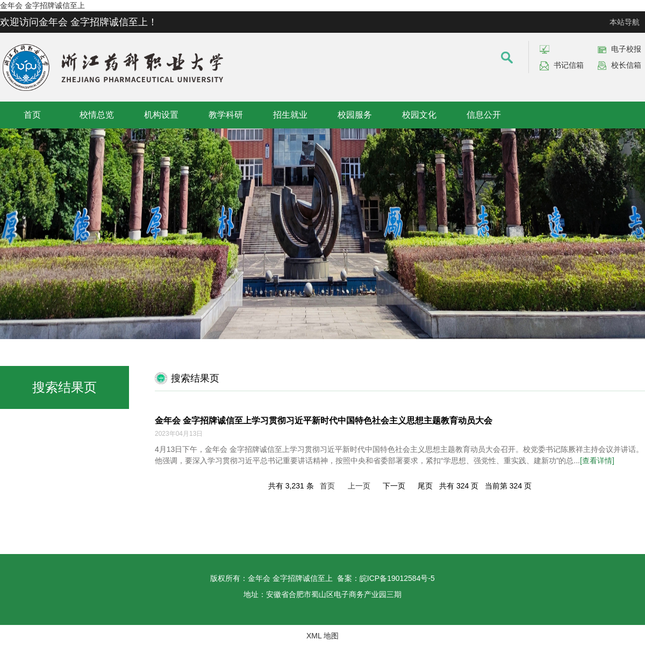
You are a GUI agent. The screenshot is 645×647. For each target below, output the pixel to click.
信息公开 (484, 114)
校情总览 (97, 114)
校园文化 (419, 114)
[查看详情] (597, 460)
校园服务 (355, 114)
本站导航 (625, 22)
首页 (32, 114)
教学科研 (226, 114)
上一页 (359, 485)
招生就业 (290, 114)
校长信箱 (626, 65)
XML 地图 (322, 635)
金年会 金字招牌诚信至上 (42, 5)
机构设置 (161, 114)
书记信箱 (569, 65)
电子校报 (626, 49)
